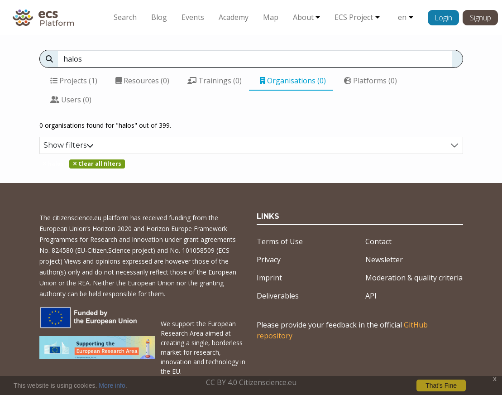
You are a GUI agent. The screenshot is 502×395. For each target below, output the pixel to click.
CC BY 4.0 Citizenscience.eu (251, 382)
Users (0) (70, 100)
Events (193, 17)
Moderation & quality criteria (414, 278)
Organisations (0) (293, 81)
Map (270, 17)
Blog (159, 17)
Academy (234, 17)
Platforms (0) (370, 81)
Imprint (269, 278)
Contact (378, 241)
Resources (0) (142, 81)
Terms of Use (280, 241)
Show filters (68, 145)
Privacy (269, 260)
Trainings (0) (214, 81)
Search (125, 17)
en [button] (402, 17)
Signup (480, 18)
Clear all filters (97, 164)
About (303, 17)
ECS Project (354, 17)
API (371, 296)
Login (443, 18)
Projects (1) (73, 81)
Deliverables (278, 296)
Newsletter (384, 260)
